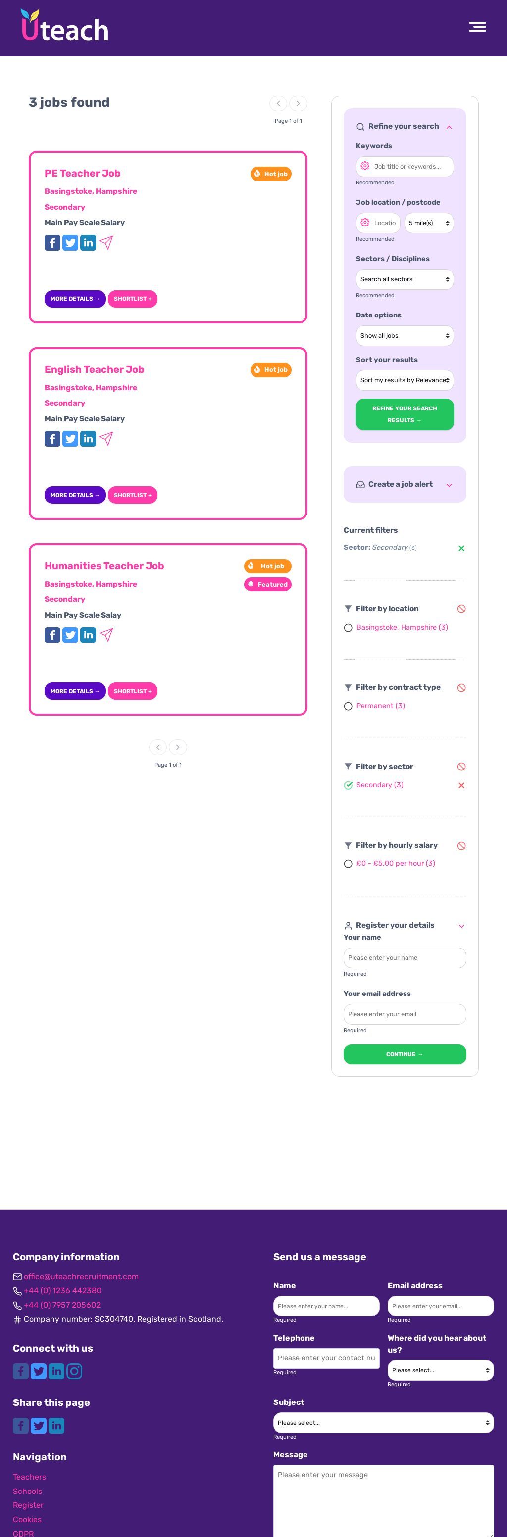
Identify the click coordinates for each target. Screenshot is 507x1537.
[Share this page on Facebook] (22, 1425)
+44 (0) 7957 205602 (62, 1305)
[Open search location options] (364, 221)
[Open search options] (364, 165)
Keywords (374, 146)
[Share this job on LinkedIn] (89, 242)
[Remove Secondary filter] (461, 548)
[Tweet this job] (71, 242)
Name (284, 1285)
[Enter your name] (326, 1306)
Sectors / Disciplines (393, 259)
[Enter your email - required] (405, 1014)
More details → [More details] (76, 298)
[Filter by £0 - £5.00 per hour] (389, 864)
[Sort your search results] (405, 380)
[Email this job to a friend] (106, 242)
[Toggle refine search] (449, 127)
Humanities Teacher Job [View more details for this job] (104, 566)
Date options (379, 315)
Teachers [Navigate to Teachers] (29, 1477)
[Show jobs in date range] (405, 335)
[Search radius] (429, 223)
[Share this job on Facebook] (53, 242)
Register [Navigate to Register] (28, 1505)
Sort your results (387, 360)
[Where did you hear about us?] (441, 1370)
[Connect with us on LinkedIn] (57, 1370)
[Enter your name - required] (405, 958)
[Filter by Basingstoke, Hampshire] (396, 627)
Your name (362, 937)
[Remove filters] (461, 608)
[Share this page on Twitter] (40, 1425)
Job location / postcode (398, 202)
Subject (288, 1402)
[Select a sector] (405, 279)
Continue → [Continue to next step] (404, 1054)
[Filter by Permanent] (374, 706)
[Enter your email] (441, 1306)
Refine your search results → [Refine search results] (404, 414)
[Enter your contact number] (326, 1358)
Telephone (294, 1338)
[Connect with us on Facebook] (22, 1370)
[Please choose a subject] (383, 1422)
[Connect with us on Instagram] (74, 1370)
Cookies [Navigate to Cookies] (27, 1519)
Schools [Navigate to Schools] (27, 1491)
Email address (415, 1285)
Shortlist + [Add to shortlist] (133, 298)
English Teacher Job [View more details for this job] (95, 369)
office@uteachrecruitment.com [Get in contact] (81, 1276)
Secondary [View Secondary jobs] (65, 207)
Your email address (377, 994)
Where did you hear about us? (437, 1344)
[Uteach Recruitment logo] (64, 24)
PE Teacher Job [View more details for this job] (83, 173)
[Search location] (378, 223)
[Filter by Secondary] (374, 785)
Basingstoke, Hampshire (91, 191)
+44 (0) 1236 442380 (62, 1290)
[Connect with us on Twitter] (40, 1370)
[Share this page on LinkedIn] (56, 1425)
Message (290, 1454)
